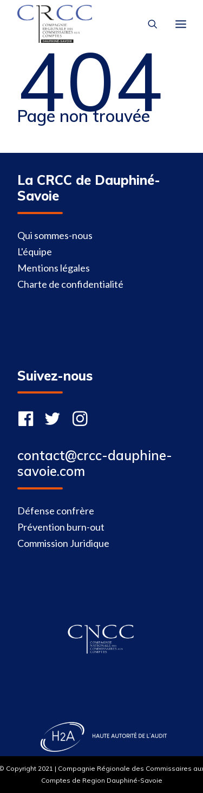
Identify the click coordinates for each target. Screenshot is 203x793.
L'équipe (34, 251)
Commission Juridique (63, 543)
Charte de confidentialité (70, 284)
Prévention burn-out (60, 527)
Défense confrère (55, 511)
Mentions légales (53, 268)
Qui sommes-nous (55, 235)
